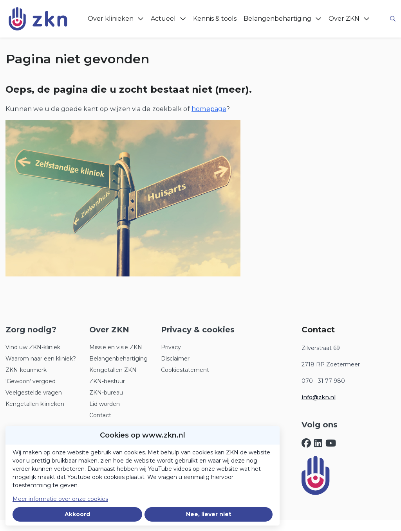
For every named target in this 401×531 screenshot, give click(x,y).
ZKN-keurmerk (26, 369)
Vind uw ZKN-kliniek (32, 347)
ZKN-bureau (106, 392)
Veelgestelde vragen (33, 392)
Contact (100, 415)
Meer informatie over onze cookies (60, 498)
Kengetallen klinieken (34, 403)
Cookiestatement (185, 369)
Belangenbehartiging (118, 358)
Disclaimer (175, 358)
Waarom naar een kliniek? (40, 358)
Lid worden (104, 403)
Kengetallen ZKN (113, 369)
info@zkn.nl (319, 397)
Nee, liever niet (208, 514)
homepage (208, 109)
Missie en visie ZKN (115, 347)
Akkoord (77, 514)
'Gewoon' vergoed (30, 381)
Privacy (171, 347)
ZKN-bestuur (107, 381)
